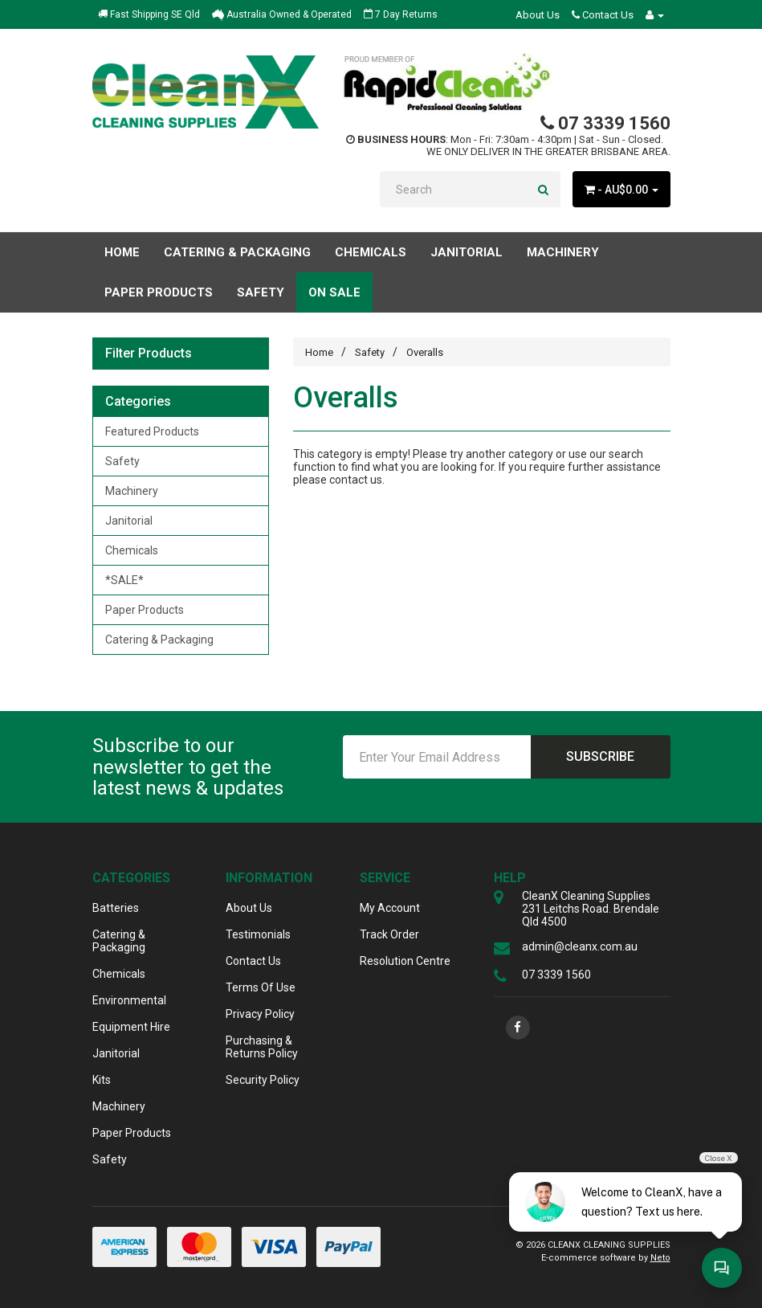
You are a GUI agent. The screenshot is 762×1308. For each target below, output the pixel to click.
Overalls (424, 352)
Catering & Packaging (159, 639)
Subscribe (600, 756)
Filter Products (148, 353)
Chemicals (131, 550)
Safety (122, 461)
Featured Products (152, 431)
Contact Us (603, 15)
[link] (518, 1028)
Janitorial (129, 520)
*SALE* (124, 580)
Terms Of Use (260, 987)
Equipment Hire (131, 1026)
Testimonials (258, 934)
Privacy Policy (260, 1014)
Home (122, 252)
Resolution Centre (405, 960)
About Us (537, 15)
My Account (390, 907)
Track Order (389, 934)
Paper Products (144, 609)
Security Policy (263, 1079)
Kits (101, 1079)
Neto (660, 1258)
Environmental (129, 1000)
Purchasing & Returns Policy (262, 1047)
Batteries (115, 907)
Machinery (131, 490)
